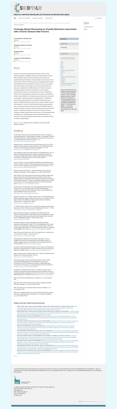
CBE (62, 68)
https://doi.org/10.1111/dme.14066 (44, 274)
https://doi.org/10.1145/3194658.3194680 (24, 141)
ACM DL (64, 39)
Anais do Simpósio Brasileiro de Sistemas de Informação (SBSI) (41, 15)
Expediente (49, 18)
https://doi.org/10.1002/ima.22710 (33, 243)
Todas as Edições (24, 18)
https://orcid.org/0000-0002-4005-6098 (23, 48)
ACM (62, 63)
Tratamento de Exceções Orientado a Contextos (58, 325)
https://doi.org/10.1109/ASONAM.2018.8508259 (26, 193)
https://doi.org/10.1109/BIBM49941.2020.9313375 (27, 149)
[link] (38, 172)
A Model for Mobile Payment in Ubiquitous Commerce (64, 321)
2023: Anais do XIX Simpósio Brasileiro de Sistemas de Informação (50, 23)
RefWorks (63, 80)
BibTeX (62, 67)
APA (62, 65)
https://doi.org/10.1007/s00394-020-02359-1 (25, 167)
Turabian (63, 81)
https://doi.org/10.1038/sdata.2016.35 (23, 203)
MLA (62, 75)
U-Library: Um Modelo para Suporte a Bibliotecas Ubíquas (55, 316)
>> (17, 356)
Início (15, 23)
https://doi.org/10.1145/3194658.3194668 (26, 266)
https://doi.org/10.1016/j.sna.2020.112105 (39, 250)
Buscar (99, 18)
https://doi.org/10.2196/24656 (21, 159)
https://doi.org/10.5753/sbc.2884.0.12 (23, 256)
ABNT (62, 62)
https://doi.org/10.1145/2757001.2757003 (24, 235)
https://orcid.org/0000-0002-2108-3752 (23, 54)
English (85, 29)
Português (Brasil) (88, 26)
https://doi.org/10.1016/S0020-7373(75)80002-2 (29, 209)
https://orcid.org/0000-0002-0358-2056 (23, 61)
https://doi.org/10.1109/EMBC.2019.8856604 (40, 229)
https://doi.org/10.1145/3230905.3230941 (28, 183)
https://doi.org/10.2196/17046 (21, 219)
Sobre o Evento (37, 18)
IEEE (62, 73)
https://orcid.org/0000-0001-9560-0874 (23, 41)
